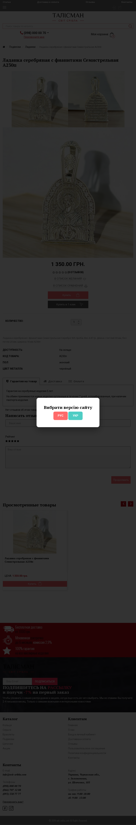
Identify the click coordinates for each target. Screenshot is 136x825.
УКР (75, 415)
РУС (60, 415)
